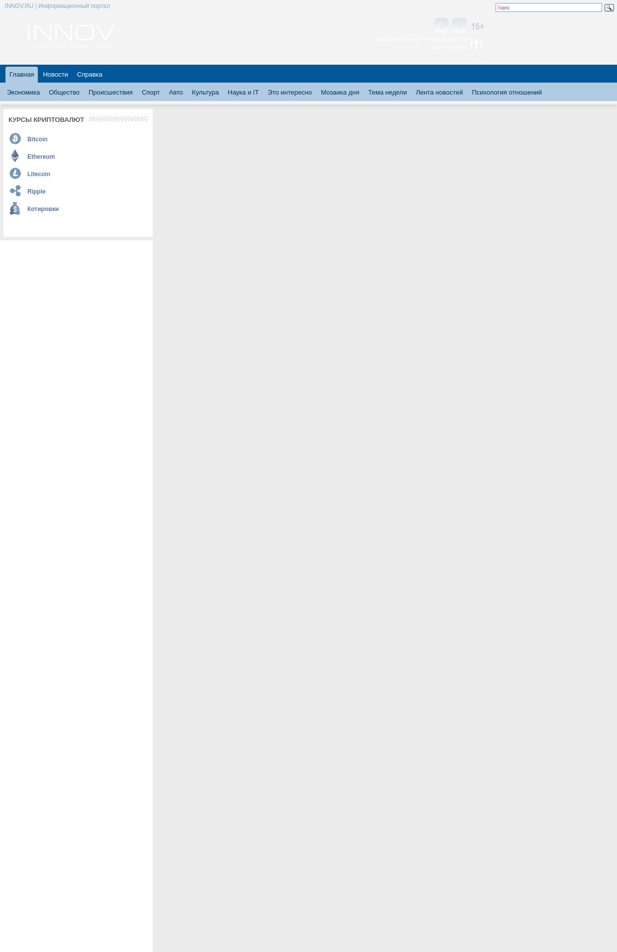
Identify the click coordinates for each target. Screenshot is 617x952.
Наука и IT (243, 92)
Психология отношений (507, 92)
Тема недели (387, 92)
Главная (21, 74)
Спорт (151, 92)
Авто (176, 92)
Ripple (36, 191)
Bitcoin (37, 139)
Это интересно (290, 92)
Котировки (43, 209)
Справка (90, 74)
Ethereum (41, 156)
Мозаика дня (340, 92)
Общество (64, 92)
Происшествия (111, 92)
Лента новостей (439, 92)
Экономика (23, 92)
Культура (205, 92)
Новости (55, 74)
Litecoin (38, 174)
